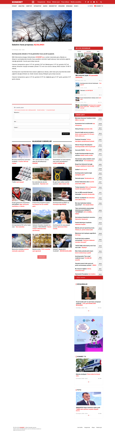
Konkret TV (99, 6)
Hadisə (45, 6)
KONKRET (22, 427)
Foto (91, 6)
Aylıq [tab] (98, 51)
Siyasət (14, 6)
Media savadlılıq (76, 2)
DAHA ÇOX (42, 257)
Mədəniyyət (53, 6)
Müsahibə (61, 6)
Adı (15, 121)
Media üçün (56, 2)
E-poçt (15, 127)
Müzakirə (16, 112)
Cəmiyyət (29, 6)
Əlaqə (49, 2)
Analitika (21, 6)
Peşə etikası (65, 2)
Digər (76, 6)
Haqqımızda (41, 2)
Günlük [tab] (79, 51)
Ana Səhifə (79, 427)
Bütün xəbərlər (81, 277)
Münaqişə (69, 6)
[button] (99, 292)
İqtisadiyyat (37, 6)
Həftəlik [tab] (89, 51)
